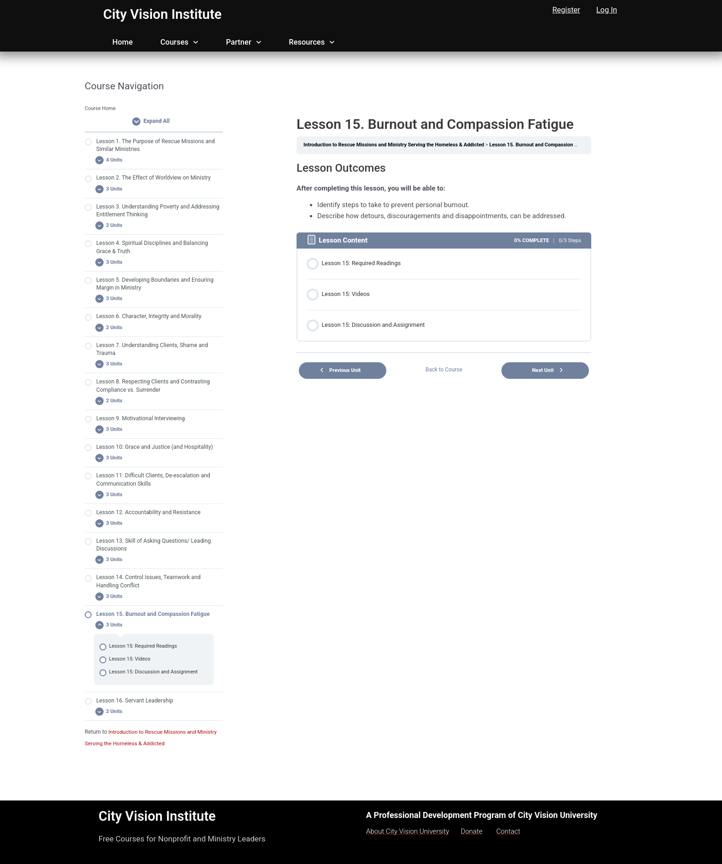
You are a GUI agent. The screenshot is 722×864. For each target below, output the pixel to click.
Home (122, 42)
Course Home (100, 108)
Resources (311, 42)
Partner (243, 42)
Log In (606, 10)
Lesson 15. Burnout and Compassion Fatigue (546, 145)
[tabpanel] (444, 191)
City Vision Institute (163, 14)
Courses (179, 42)
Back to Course (443, 368)
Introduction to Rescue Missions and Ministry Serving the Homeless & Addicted (395, 145)
